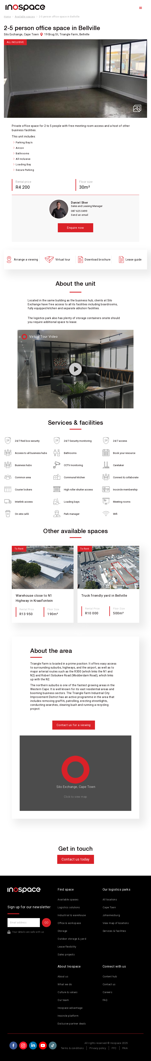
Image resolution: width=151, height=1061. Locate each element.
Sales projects (66, 954)
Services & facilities (114, 930)
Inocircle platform (68, 1015)
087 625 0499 (79, 210)
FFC (114, 1048)
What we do (65, 984)
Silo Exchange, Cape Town (21, 34)
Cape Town (109, 907)
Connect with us (114, 966)
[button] (140, 8)
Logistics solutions (69, 907)
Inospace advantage (70, 1007)
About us (63, 976)
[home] (25, 8)
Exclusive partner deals (72, 1023)
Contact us (109, 984)
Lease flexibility (67, 946)
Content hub (110, 976)
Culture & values (67, 992)
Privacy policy (97, 1048)
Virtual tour (62, 259)
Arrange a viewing (26, 259)
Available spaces (25, 16)
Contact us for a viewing (74, 725)
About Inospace (69, 966)
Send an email (79, 214)
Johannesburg (111, 915)
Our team (63, 1000)
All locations (110, 899)
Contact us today (76, 859)
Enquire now (75, 228)
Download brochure (98, 259)
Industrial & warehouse (72, 915)
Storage (62, 930)
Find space (66, 889)
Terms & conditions (72, 1048)
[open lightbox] (75, 78)
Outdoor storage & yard (72, 938)
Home (7, 16)
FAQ (105, 1000)
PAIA (125, 1048)
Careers (107, 992)
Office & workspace (69, 923)
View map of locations (116, 923)
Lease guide (134, 259)
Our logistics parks (117, 889)
